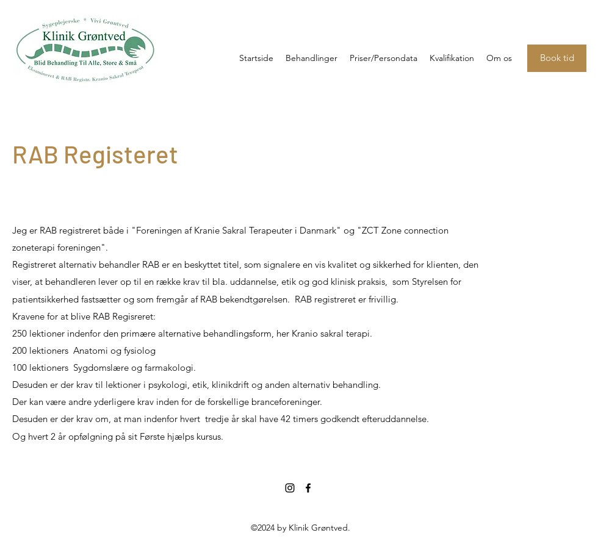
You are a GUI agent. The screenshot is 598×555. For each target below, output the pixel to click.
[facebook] (308, 488)
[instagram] (290, 488)
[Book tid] (556, 58)
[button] (451, 58)
